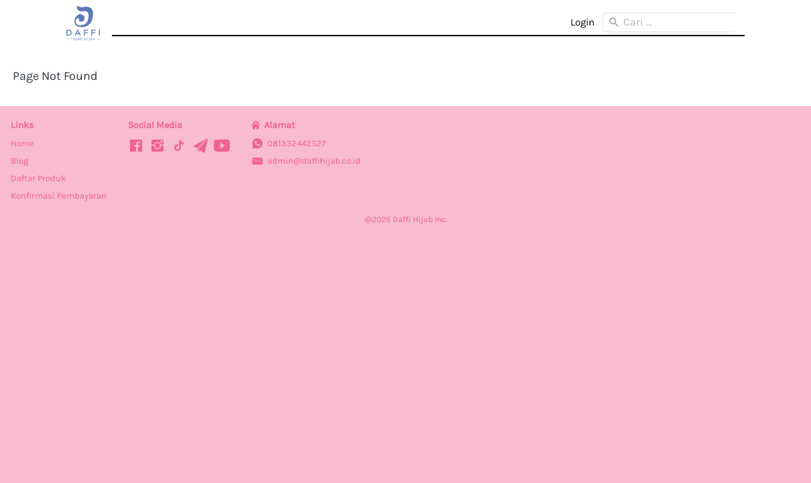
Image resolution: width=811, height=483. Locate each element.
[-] (136, 147)
